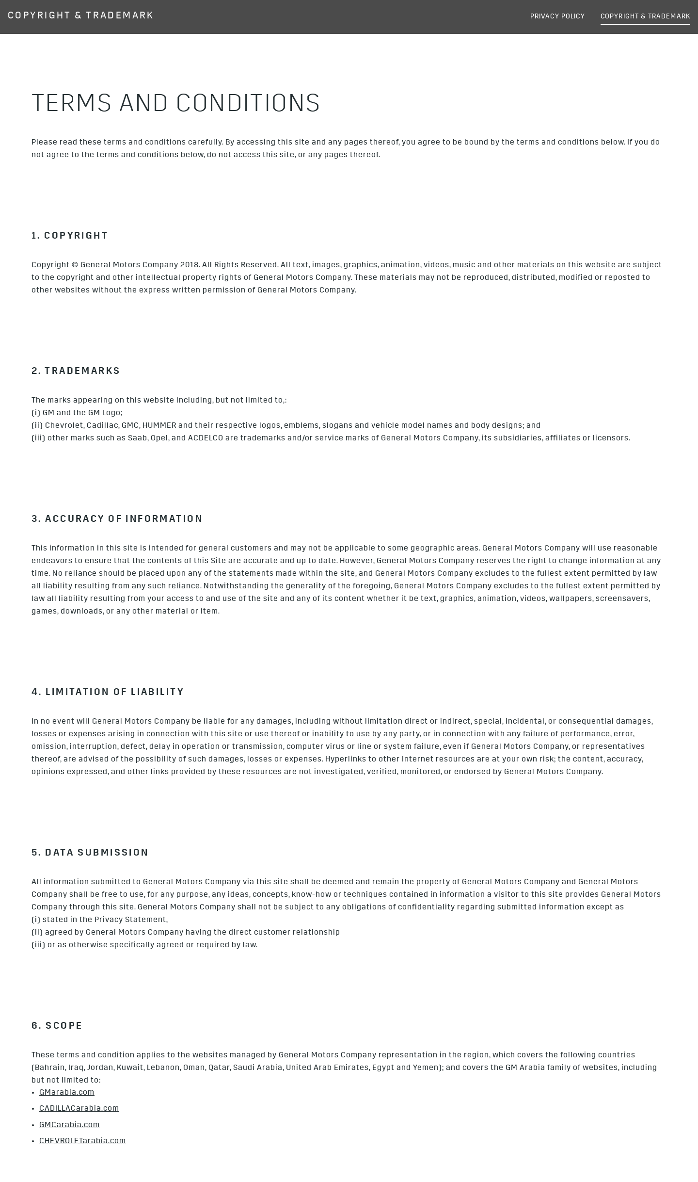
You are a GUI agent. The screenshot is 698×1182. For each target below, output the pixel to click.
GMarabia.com (67, 1093)
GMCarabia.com (69, 1125)
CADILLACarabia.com (79, 1109)
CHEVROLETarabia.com (82, 1141)
